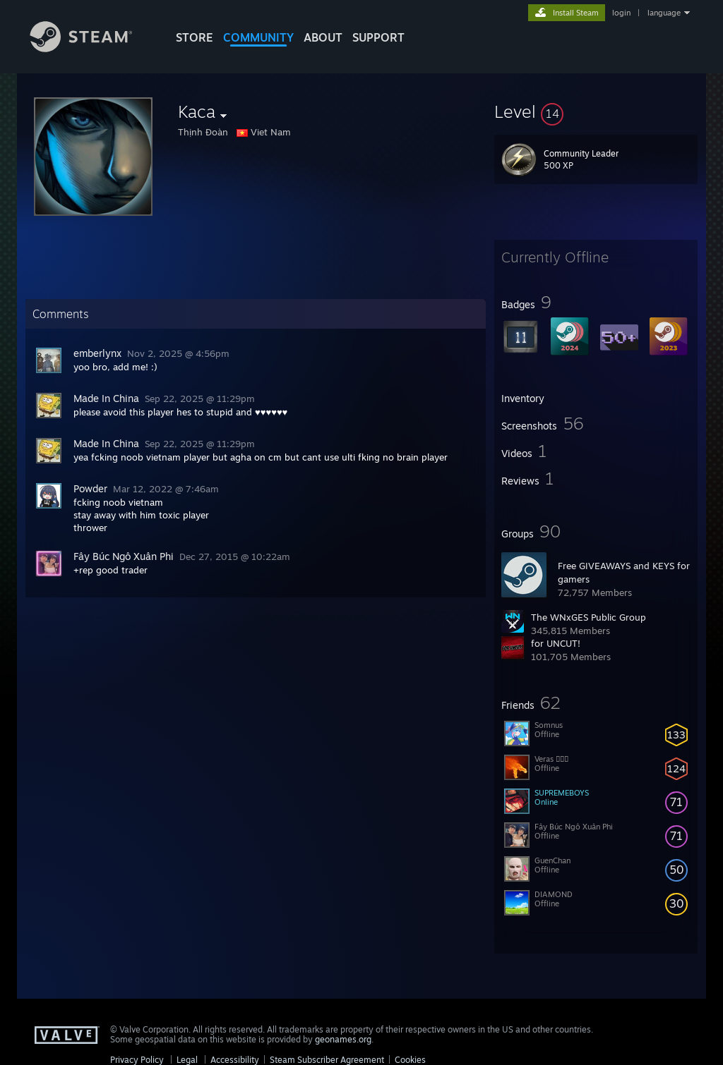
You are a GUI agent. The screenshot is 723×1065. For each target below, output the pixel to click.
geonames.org (343, 1039)
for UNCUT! (555, 643)
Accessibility (234, 1059)
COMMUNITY (258, 37)
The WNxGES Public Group (588, 617)
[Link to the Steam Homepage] (92, 48)
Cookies (410, 1059)
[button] (596, 111)
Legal (187, 1059)
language (664, 13)
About (323, 37)
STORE (194, 37)
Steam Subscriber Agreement (327, 1059)
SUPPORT (378, 37)
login (621, 13)
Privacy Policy (137, 1059)
